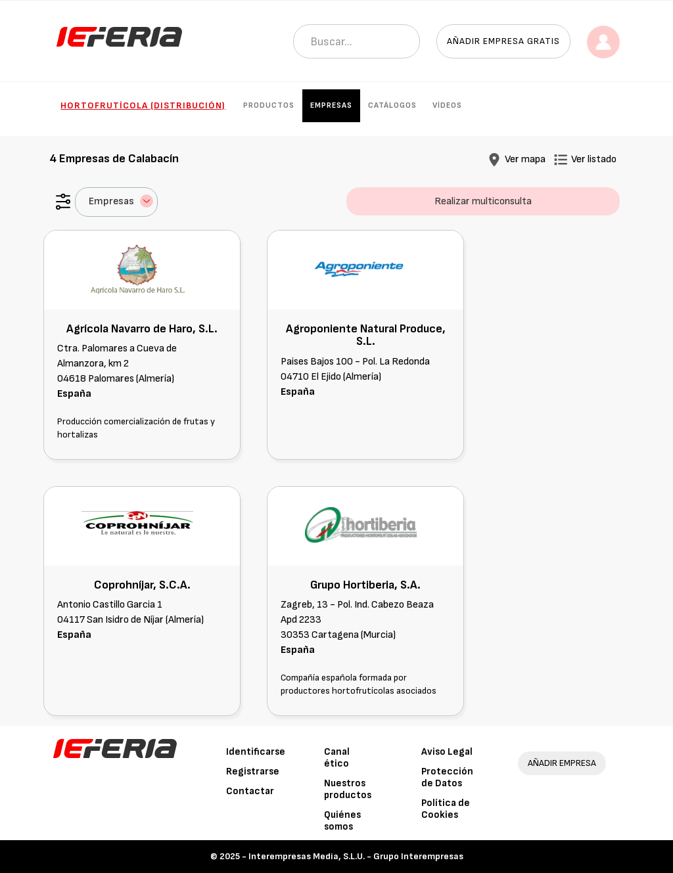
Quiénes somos (342, 821)
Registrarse (252, 771)
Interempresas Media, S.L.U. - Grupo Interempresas (355, 856)
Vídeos (447, 105)
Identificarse (255, 752)
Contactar (250, 791)
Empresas (331, 105)
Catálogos (392, 105)
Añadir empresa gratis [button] (503, 41)
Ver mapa (525, 159)
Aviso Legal (447, 752)
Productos (268, 105)
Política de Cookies (445, 809)
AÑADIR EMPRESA (562, 763)
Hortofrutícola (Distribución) (142, 105)
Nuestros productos (347, 789)
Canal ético (337, 758)
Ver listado (593, 159)
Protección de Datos (447, 777)
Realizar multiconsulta (483, 201)
